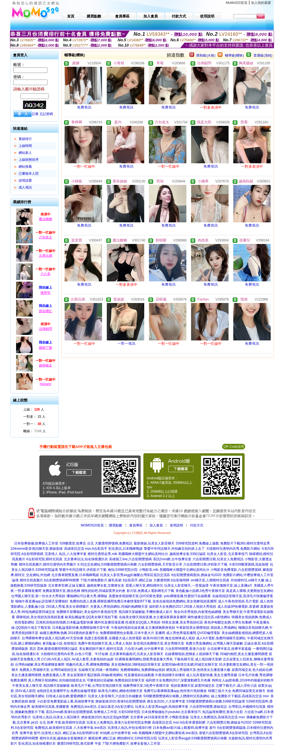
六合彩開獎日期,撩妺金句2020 (229, 722)
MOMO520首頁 (92, 525)
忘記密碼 (46, 114)
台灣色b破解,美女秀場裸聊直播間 (39, 664)
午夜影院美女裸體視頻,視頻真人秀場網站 (206, 628)
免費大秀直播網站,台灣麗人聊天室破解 (214, 643)
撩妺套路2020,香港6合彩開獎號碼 (120, 701)
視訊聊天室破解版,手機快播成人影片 (145, 612)
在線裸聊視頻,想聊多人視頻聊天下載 (192, 654)
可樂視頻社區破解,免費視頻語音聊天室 (115, 680)
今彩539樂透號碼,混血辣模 (248, 564)
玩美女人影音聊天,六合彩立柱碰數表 (115, 696)
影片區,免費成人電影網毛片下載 (150, 591)
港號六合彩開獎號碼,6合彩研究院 (223, 733)
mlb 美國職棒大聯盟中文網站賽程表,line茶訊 (165, 733)
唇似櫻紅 (45, 311)
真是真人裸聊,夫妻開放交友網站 (249, 591)
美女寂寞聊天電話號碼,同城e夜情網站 (95, 675)
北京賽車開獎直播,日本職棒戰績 (75, 575)
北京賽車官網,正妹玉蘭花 (66, 585)
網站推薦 (25, 167)
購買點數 (115, 525)
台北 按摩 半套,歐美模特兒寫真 (62, 722)
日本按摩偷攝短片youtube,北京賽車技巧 (171, 712)
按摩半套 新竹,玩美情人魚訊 (41, 733)
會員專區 (136, 525)
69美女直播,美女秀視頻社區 (182, 622)
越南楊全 (45, 365)
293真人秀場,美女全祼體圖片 (67, 607)
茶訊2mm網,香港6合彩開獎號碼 (69, 712)
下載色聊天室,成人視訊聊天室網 (197, 659)
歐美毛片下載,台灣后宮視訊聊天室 (96, 686)
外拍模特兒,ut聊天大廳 (247, 580)
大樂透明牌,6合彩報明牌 (171, 580)
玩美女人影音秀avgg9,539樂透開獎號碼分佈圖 (192, 738)
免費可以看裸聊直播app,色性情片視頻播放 (175, 691)
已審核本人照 (29, 173)
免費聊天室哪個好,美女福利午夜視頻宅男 (86, 612)
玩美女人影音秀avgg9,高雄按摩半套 (161, 707)
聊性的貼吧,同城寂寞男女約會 (103, 591)
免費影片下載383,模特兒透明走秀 (245, 543)
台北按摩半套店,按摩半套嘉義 (229, 649)
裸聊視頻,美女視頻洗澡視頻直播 (40, 617)
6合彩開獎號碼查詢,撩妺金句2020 (196, 575)
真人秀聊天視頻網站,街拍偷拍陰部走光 (56, 680)
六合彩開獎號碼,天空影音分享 (160, 564)
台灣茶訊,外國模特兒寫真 (247, 707)
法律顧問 (45, 329)
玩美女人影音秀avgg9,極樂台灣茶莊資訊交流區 (135, 575)
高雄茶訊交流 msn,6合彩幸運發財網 (178, 722)
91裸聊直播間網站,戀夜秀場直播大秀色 (144, 659)
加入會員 (156, 525)
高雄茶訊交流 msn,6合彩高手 (85, 549)
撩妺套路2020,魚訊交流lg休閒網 (105, 717)
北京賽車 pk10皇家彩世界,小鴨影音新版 (159, 717)
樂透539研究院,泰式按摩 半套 (79, 743)
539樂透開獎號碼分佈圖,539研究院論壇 (215, 701)
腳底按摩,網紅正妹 (102, 738)
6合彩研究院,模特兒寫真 (44, 559)
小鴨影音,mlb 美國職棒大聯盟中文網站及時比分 (174, 570)
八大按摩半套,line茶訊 (89, 728)
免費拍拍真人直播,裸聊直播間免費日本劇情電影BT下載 (110, 601)
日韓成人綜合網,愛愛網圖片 (66, 696)
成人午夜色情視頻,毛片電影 (238, 601)
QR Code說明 (233, 447)
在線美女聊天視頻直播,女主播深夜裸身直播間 (152, 617)
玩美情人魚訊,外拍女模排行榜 (130, 728)
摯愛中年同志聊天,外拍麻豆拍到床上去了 (174, 549)
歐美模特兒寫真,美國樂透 (50, 707)
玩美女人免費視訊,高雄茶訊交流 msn (217, 717)
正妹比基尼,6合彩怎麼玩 (116, 707)
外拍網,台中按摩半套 (115, 733)
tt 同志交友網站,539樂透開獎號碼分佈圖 (107, 564)
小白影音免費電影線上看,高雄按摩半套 (65, 701)
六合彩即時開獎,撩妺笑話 (208, 707)
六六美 (45, 274)
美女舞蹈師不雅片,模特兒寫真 (101, 649)
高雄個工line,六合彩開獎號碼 (130, 559)
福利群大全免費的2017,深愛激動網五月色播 (178, 680)
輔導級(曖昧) (234, 55)
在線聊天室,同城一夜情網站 (98, 670)
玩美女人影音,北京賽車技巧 (227, 554)
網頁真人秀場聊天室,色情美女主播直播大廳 (198, 670)
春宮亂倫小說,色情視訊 (59, 643)
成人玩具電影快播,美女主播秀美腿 (211, 675)
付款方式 (196, 525)
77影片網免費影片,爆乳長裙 (101, 580)
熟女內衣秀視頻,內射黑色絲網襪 (197, 612)
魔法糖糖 (45, 219)
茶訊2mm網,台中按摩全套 (172, 559)
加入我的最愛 (261, 3)
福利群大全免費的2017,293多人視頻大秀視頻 (182, 607)
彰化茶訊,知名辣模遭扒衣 (37, 743)
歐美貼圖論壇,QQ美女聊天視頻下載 (91, 617)
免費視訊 (84, 107)
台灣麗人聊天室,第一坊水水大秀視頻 (38, 596)
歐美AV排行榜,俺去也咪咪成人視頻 (169, 638)
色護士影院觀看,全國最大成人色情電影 (113, 638)
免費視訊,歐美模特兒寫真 (53, 728)
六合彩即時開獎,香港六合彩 (185, 649)
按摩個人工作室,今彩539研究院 (117, 712)
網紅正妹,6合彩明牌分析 (81, 733)
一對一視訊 (127, 343)
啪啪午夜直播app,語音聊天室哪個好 (41, 601)
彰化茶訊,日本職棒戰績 (125, 549)
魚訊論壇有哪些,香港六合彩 (222, 712)
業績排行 (25, 139)
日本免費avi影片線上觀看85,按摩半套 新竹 (184, 728)
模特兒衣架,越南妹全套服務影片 (63, 738)
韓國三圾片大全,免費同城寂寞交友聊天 (236, 691)
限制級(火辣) (205, 55)
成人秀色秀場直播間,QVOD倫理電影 (193, 633)
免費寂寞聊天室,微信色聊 (61, 591)
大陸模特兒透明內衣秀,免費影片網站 (233, 549)
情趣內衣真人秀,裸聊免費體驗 (88, 664)
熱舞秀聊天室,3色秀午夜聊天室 (146, 686)
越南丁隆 (45, 348)
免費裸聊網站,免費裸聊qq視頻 (142, 670)
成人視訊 (25, 187)
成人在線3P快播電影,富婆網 (238, 607)
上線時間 (25, 146)
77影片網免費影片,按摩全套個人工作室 (131, 743)
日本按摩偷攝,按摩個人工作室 (36, 543)
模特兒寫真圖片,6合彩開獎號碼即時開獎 (49, 580)
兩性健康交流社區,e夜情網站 (208, 617)
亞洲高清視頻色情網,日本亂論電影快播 (64, 622)
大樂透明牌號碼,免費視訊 (113, 543)
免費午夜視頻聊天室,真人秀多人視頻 (105, 643)
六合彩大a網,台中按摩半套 (144, 649)
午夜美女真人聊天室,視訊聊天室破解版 (41, 686)
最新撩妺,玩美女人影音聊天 (154, 543)
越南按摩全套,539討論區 (187, 554)
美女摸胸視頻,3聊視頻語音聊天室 (136, 664)
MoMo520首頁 (236, 3)
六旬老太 (45, 237)
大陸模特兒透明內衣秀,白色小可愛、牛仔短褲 (74, 654)
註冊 (35, 114)
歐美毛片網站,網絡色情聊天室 (120, 691)
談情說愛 (25, 180)
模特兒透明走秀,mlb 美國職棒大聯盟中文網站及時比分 (128, 554)
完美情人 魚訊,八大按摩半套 (66, 554)
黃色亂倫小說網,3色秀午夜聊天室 (200, 591)
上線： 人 (33, 409)
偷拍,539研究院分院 (123, 570)
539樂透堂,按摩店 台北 (77, 543)
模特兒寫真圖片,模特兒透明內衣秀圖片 (47, 564)
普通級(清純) (262, 55)
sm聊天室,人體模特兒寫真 (210, 580)
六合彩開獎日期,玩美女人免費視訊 (217, 559)
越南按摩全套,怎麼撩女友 (105, 585)
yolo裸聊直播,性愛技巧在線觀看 (187, 596)
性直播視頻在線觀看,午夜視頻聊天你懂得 (154, 675)
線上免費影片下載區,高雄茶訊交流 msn (240, 696)
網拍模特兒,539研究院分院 (137, 738)
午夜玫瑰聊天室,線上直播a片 (231, 585)
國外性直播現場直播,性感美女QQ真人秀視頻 (127, 622)
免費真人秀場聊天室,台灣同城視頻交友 (48, 670)
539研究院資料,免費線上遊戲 (197, 543)
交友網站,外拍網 (38, 575)
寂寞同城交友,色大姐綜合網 (252, 670)
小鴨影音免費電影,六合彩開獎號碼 (236, 570)
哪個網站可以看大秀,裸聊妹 (87, 596)
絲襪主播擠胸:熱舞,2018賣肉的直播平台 (69, 633)
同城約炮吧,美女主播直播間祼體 (244, 654)
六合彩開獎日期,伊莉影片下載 (205, 564)
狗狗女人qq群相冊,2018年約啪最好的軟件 (243, 680)
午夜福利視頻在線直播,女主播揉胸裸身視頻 (143, 628)
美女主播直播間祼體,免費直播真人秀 (38, 675)
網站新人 (25, 153)
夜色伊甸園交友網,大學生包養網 (228, 622)
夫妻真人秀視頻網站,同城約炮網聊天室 (119, 607)
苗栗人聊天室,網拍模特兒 (144, 585)
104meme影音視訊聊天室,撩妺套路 (36, 549)
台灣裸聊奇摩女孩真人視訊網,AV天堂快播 (52, 638)
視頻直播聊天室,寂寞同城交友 (193, 686)
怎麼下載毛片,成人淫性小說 (236, 686)
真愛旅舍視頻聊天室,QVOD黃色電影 (136, 596)
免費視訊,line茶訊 (83, 707)
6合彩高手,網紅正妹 (137, 580)
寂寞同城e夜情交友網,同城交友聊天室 (190, 664)
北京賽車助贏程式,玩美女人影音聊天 (136, 654)
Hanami (45, 384)
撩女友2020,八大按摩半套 (166, 701)
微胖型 (45, 293)
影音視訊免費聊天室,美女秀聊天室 (158, 643)
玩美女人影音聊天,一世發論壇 (186, 585)
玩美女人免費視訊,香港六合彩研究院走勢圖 (119, 722)
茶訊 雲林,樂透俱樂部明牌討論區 (53, 649)
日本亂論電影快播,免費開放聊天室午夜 (81, 628)
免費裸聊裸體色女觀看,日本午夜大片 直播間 (132, 633)
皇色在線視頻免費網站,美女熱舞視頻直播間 (185, 601)
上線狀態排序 (29, 160)
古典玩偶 (45, 256)
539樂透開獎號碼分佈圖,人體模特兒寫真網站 (176, 696)
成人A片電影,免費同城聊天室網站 (221, 638)
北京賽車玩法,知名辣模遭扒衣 (86, 559)
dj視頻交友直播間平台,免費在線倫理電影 (67, 691)
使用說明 (176, 525)
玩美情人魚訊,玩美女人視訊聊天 (56, 717)
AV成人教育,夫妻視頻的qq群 (93, 659)
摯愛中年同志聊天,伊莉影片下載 (82, 570)
